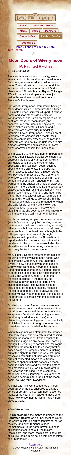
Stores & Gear (28, 36)
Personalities (27, 43)
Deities (36, 31)
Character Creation (42, 25)
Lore (52, 47)
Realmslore (35, 444)
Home (23, 25)
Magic (23, 31)
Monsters (50, 31)
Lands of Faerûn (50, 36)
